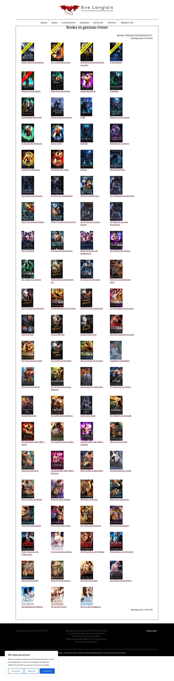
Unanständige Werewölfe (32, 130)
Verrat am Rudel (28, 268)
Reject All (31, 671)
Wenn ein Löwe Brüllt (30, 605)
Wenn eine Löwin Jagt (89, 523)
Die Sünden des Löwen (60, 183)
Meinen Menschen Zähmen (62, 130)
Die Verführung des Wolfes (121, 605)
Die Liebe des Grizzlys (89, 605)
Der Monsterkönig (117, 183)
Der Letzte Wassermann (61, 75)
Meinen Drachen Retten (31, 104)
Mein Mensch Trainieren (120, 157)
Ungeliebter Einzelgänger (120, 382)
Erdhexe (83, 183)
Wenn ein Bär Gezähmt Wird (92, 494)
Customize (16, 671)
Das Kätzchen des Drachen (62, 268)
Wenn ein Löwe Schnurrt (61, 605)
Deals (54, 23)
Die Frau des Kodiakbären (91, 631)
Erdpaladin (114, 104)
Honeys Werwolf (58, 356)
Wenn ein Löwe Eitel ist (31, 409)
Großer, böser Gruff (88, 356)
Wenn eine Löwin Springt (32, 549)
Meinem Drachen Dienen (120, 130)
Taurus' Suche (56, 157)
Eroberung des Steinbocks (32, 157)
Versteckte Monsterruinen (32, 209)
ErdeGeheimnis (116, 75)
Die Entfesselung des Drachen (122, 356)
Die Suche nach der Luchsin (121, 494)
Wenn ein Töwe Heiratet (61, 523)
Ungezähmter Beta (29, 438)
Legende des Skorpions (31, 183)
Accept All (47, 671)
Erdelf (83, 130)
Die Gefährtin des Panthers (62, 438)
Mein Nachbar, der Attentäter (122, 576)
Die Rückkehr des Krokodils (121, 438)
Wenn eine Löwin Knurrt (120, 523)
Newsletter (127, 23)
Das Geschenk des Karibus (62, 576)
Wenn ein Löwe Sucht (30, 494)
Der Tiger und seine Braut (91, 549)
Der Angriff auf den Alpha (61, 382)
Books (44, 23)
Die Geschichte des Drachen (92, 382)
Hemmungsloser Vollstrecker (92, 409)
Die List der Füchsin (59, 631)
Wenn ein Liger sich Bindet (32, 523)
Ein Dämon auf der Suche (90, 297)
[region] (31, 663)
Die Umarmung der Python (121, 409)
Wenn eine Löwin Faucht (61, 549)
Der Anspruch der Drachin (32, 382)
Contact (112, 23)
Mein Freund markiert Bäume (34, 239)
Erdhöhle (84, 157)
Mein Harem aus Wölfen (61, 104)
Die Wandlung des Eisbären (33, 631)
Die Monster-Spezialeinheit (62, 209)
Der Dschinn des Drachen (120, 268)
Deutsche (98, 23)
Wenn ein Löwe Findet (119, 464)
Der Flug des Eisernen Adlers (63, 464)
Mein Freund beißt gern (90, 209)
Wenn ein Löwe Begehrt (120, 549)
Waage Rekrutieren (88, 104)
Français (84, 23)
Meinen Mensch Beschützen (33, 75)
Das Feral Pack (28, 356)
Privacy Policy (152, 655)
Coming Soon (69, 23)
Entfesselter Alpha (88, 438)
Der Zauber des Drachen (32, 297)
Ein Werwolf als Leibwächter (92, 327)
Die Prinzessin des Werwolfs (33, 327)
